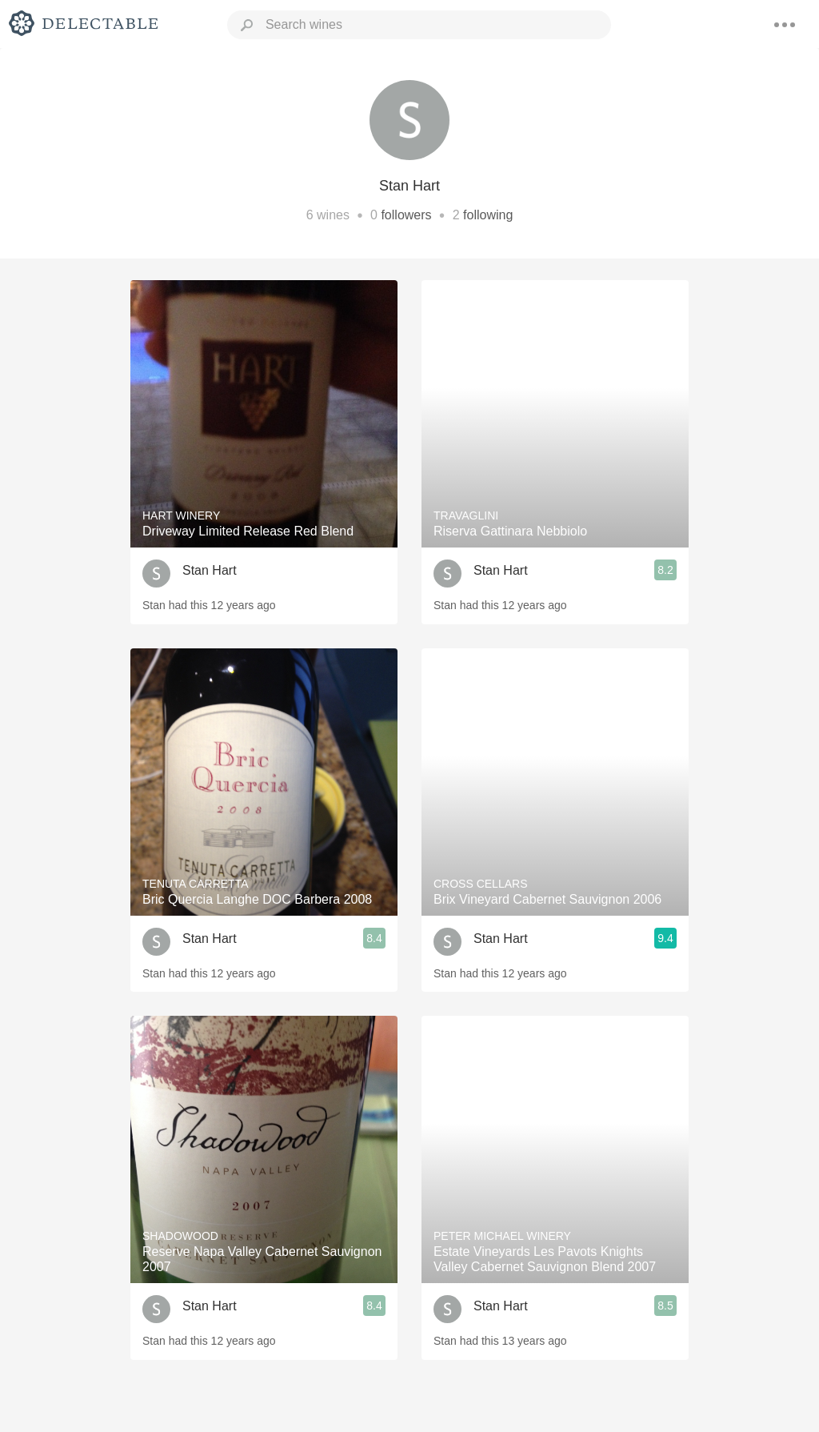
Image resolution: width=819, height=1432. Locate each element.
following (488, 215)
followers (406, 215)
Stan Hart (209, 570)
